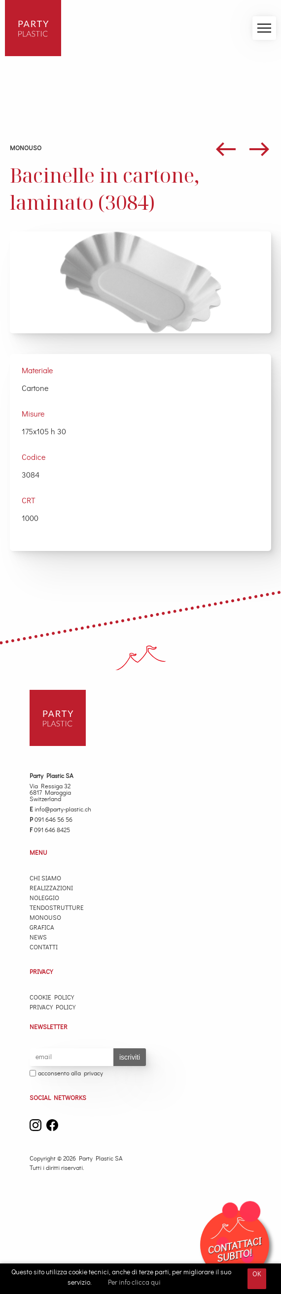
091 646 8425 (50, 830)
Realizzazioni (51, 888)
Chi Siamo (45, 878)
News (38, 938)
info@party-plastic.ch (60, 810)
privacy (93, 1073)
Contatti (44, 947)
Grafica (42, 928)
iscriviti (129, 1057)
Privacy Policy (52, 1007)
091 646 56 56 (51, 820)
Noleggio (44, 898)
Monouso (25, 148)
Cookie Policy (52, 998)
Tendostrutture (57, 908)
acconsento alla (66, 1074)
